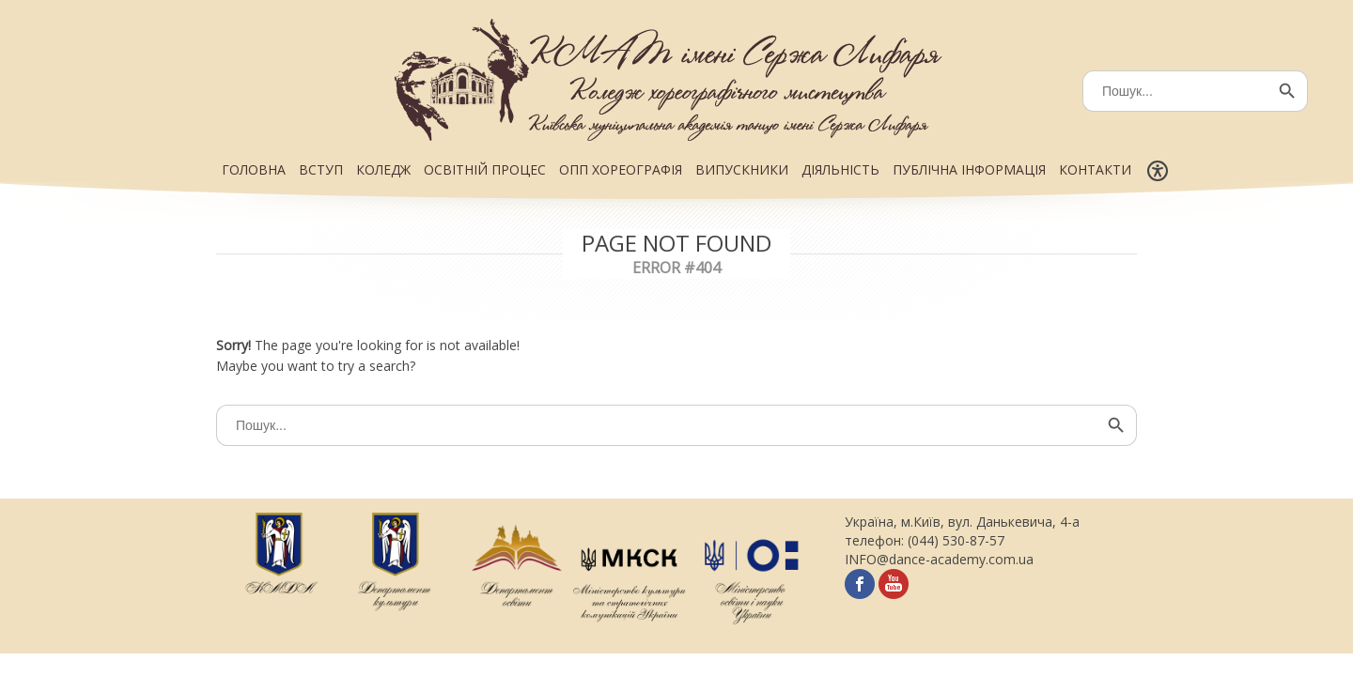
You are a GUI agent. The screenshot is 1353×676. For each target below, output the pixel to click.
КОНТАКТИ (1095, 169)
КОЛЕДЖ (383, 169)
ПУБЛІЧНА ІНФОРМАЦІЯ (969, 169)
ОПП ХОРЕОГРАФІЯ (620, 169)
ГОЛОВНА (254, 169)
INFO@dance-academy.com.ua (939, 559)
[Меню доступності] (1157, 171)
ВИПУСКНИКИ (741, 169)
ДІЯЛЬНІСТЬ (840, 169)
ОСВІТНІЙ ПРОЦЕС (485, 169)
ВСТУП (321, 169)
